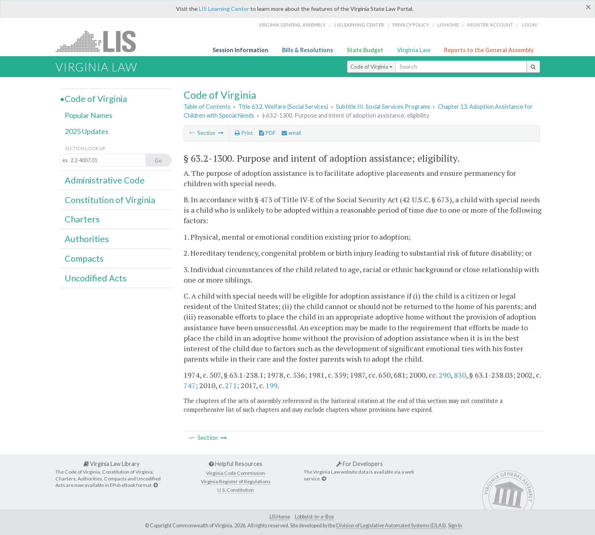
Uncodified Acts (96, 278)
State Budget (365, 50)
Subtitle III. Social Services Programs (383, 106)
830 (460, 375)
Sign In (455, 526)
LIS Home (280, 517)
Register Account (490, 24)
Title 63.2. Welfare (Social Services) (283, 106)
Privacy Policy (411, 24)
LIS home (448, 24)
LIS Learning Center (224, 8)
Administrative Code (105, 180)
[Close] (588, 7)
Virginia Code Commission (235, 473)
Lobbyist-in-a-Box (314, 517)
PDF (267, 133)
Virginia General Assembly (292, 24)
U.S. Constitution (235, 490)
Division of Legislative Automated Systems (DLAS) (391, 526)
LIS (100, 41)
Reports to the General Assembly (489, 50)
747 (190, 385)
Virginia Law (413, 50)
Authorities (87, 239)
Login (529, 24)
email (291, 133)
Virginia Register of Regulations (235, 481)
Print (244, 133)
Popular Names (88, 115)
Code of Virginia (371, 66)
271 (231, 385)
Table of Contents (207, 106)
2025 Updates (86, 131)
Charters (82, 219)
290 (445, 375)
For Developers (359, 463)
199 (272, 385)
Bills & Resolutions (307, 50)
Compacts (84, 258)
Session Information (240, 50)
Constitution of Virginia (110, 200)
